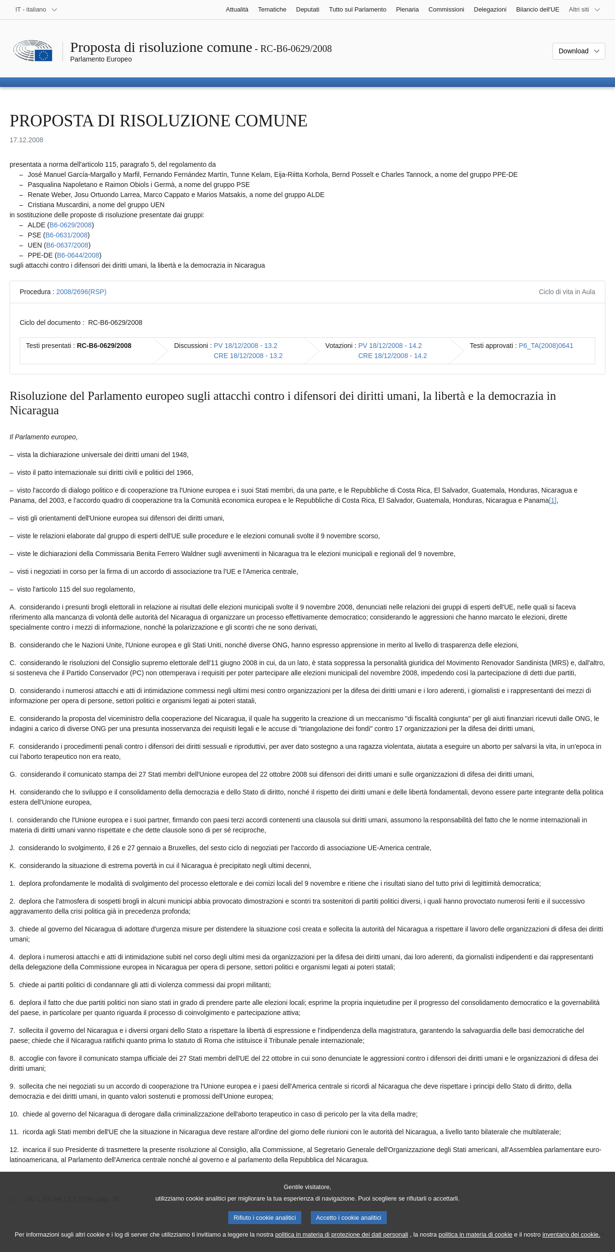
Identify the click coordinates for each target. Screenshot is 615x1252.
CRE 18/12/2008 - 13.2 (248, 355)
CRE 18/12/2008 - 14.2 (392, 355)
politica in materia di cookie (476, 1241)
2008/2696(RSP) (81, 292)
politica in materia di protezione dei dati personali (341, 1241)
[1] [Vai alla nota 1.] (553, 500)
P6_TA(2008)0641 (546, 345)
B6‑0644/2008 (78, 255)
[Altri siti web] (584, 9)
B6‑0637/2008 (67, 245)
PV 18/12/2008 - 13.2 (245, 345)
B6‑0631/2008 (66, 235)
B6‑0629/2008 (70, 225)
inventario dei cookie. (571, 1241)
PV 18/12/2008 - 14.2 (390, 345)
